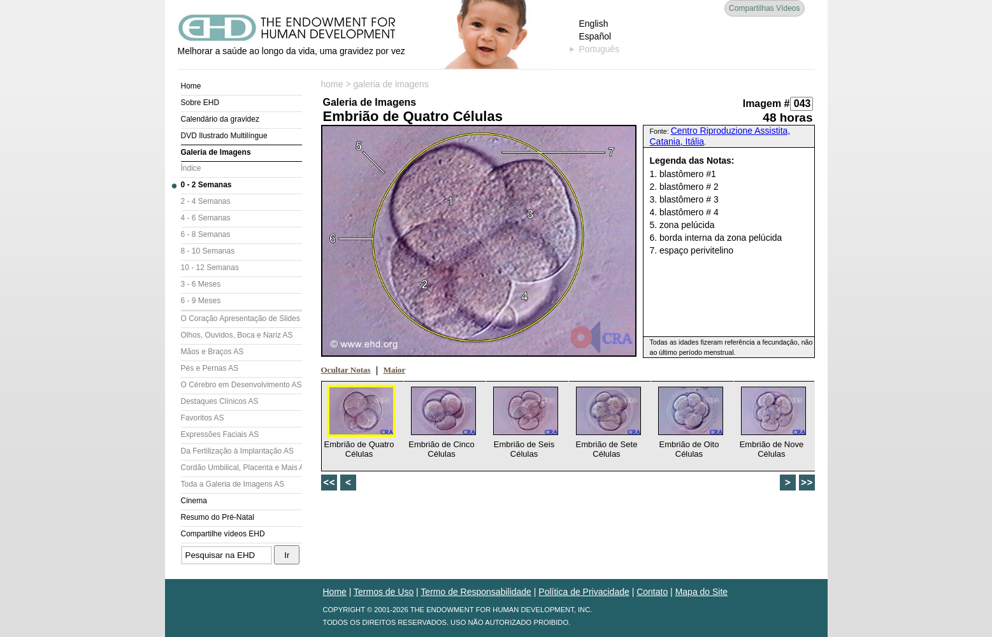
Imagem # (766, 103)
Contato (652, 592)
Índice (191, 168)
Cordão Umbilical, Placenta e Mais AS (241, 467)
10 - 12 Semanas (210, 267)
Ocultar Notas (346, 370)
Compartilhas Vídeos (764, 8)
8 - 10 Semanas (208, 251)
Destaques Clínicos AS (220, 401)
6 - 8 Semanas (206, 234)
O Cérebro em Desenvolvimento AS (241, 384)
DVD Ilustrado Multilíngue (224, 135)
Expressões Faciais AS (220, 434)
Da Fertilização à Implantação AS (237, 451)
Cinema (194, 500)
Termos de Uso (383, 592)
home (332, 84)
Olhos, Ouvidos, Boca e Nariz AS (237, 335)
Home (191, 86)
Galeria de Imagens (216, 152)
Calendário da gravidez (220, 119)
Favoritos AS (202, 417)
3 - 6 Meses (201, 284)
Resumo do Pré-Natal (217, 517)
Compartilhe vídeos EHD (223, 533)
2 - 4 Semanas (206, 201)
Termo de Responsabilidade (476, 592)
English (593, 23)
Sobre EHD (200, 102)
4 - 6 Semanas (206, 217)
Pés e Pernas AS (210, 368)
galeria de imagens (391, 84)
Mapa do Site (701, 592)
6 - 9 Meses (201, 300)
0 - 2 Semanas (206, 184)
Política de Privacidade (583, 592)
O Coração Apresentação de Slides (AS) (241, 318)
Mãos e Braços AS (212, 351)
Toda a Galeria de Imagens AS (233, 484)
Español (595, 36)
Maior (395, 370)
